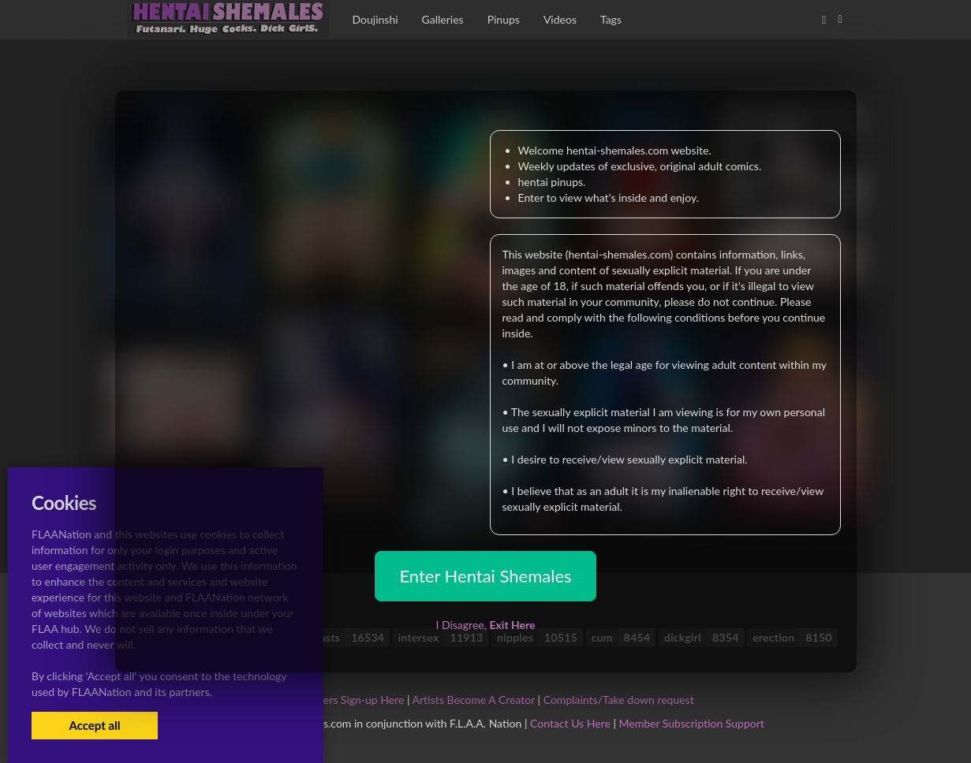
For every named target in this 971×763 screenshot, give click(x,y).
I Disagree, (485, 624)
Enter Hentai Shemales (485, 575)
